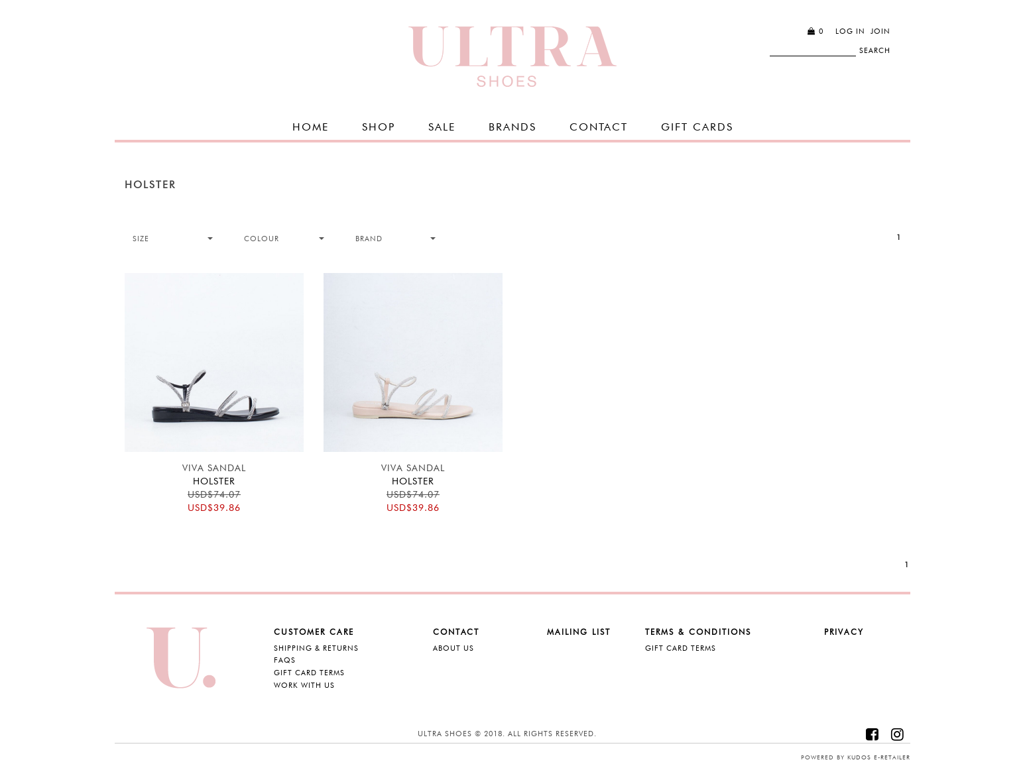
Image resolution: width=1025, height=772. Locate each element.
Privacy (844, 632)
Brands (512, 127)
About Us (453, 648)
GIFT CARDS (697, 127)
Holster (150, 185)
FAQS (285, 660)
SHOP (378, 127)
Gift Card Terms (309, 672)
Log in (850, 31)
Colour (261, 238)
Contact (599, 127)
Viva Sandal (214, 468)
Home (310, 127)
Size (141, 238)
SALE (441, 127)
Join (880, 31)
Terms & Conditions (698, 632)
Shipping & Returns (316, 648)
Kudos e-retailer (878, 757)
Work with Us (304, 685)
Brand (369, 238)
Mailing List (579, 632)
